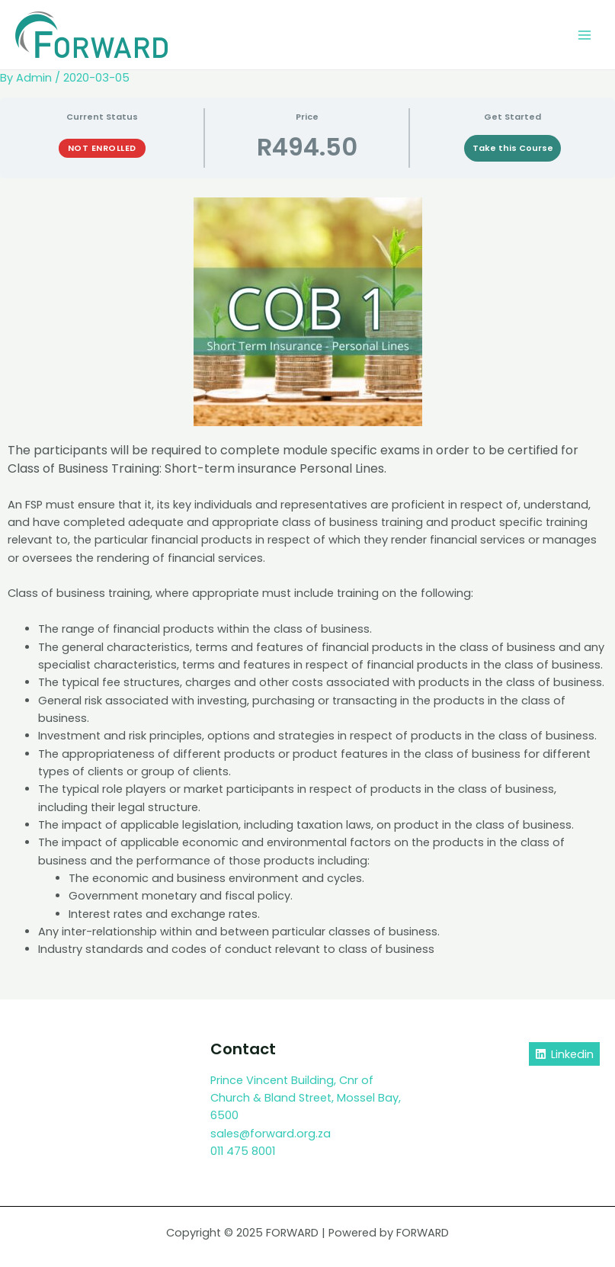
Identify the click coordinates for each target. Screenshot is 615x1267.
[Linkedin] (564, 1054)
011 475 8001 (242, 1151)
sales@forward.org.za (270, 1133)
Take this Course (512, 148)
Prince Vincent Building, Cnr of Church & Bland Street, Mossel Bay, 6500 (305, 1098)
